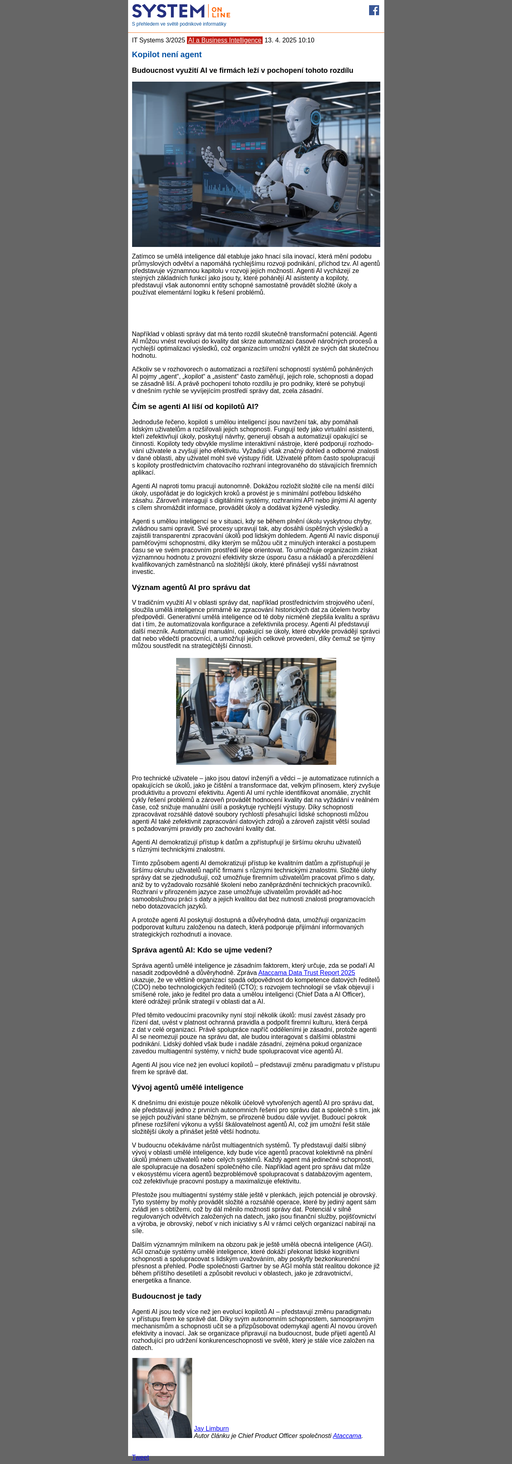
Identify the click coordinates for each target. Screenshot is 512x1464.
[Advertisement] (256, 313)
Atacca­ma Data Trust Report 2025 (306, 972)
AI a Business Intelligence (224, 40)
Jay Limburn (211, 1428)
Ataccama (347, 1435)
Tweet (140, 1457)
